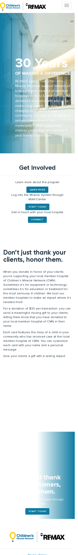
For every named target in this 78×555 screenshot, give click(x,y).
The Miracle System (23, 6)
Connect (37, 219)
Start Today (37, 207)
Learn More (37, 190)
